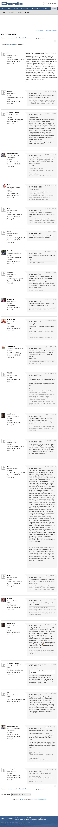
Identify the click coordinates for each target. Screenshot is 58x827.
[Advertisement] (29, 19)
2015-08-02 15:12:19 (50, 467)
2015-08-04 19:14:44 (50, 769)
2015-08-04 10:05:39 (22, 664)
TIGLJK (9, 373)
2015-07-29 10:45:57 (50, 373)
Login (27, 12)
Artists (16, 8)
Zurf (8, 185)
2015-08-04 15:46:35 (50, 726)
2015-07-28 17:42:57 (50, 185)
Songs (9, 8)
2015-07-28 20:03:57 (50, 251)
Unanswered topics (51, 30)
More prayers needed (9, 34)
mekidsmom (11, 414)
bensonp (9, 598)
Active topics (39, 30)
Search (11, 12)
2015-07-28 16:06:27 (50, 53)
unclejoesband (11, 319)
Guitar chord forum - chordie (9, 38)
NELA (8, 53)
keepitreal (10, 272)
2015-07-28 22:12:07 (50, 347)
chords (22, 824)
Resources (46, 8)
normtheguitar (11, 769)
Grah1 (9, 231)
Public (25, 8)
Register (20, 12)
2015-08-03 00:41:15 (50, 575)
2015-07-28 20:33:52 (50, 272)
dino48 (9, 208)
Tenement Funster (13, 112)
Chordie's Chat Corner (25, 38)
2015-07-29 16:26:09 (50, 440)
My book (36, 8)
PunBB (21, 799)
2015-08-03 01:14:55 (50, 599)
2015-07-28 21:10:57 (50, 299)
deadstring (10, 299)
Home (4, 8)
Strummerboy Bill (12, 153)
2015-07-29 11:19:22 (50, 414)
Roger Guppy (11, 251)
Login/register (52, 3)
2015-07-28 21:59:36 (50, 320)
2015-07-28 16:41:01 (50, 91)
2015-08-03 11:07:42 (50, 624)
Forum (54, 8)
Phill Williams (11, 346)
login (8, 44)
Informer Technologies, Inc (38, 799)
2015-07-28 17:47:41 (51, 208)
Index (4, 12)
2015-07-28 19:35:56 (50, 232)
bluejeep (9, 91)
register (13, 44)
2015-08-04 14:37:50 (50, 693)
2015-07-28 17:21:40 (50, 154)
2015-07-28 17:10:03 (50, 113)
